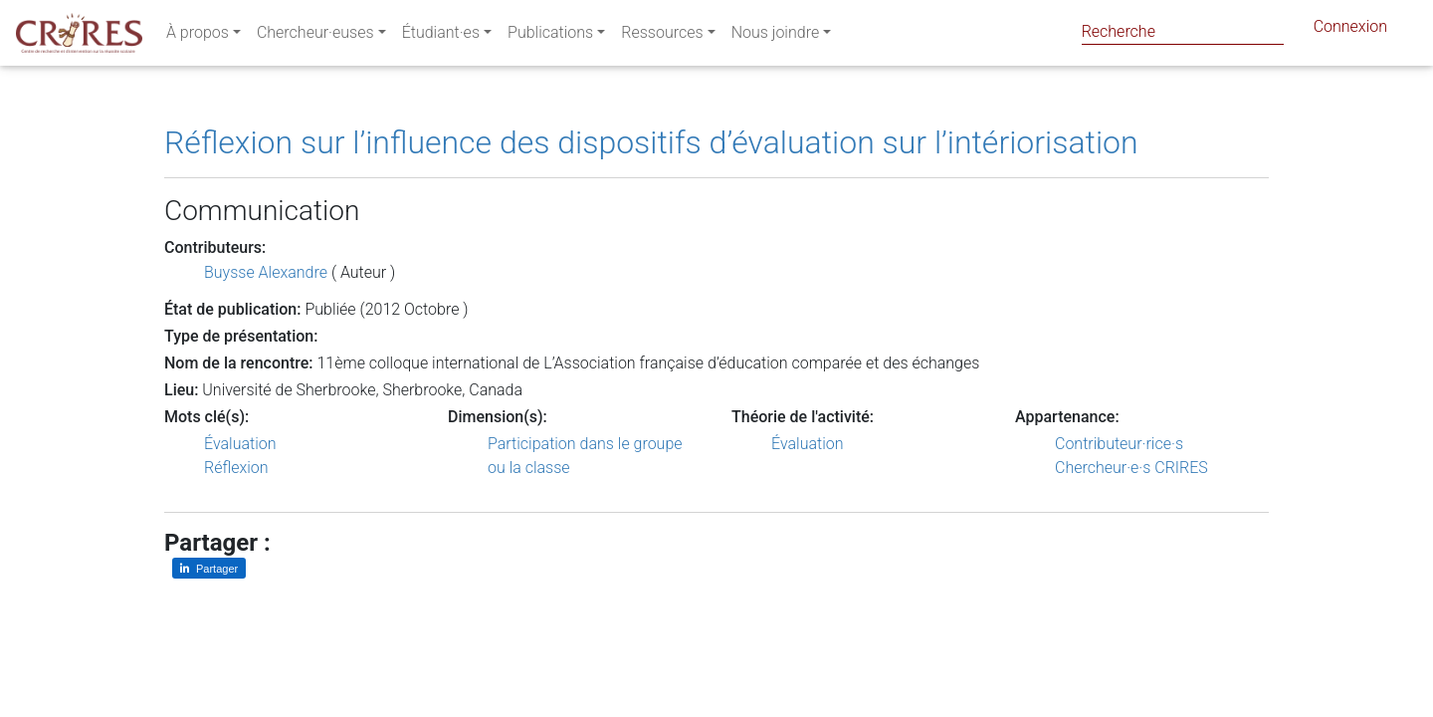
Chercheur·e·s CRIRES (1131, 467)
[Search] (1183, 31)
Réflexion (236, 467)
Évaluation (240, 443)
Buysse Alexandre (265, 272)
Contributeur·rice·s (1119, 443)
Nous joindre (775, 36)
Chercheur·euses (315, 36)
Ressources (662, 36)
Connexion (1350, 30)
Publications (550, 36)
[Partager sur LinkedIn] (209, 568)
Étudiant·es (441, 36)
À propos (197, 36)
